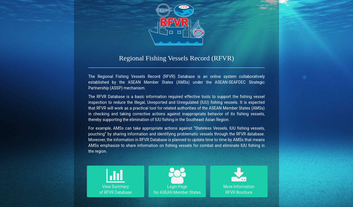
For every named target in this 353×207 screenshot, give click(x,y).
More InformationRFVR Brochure (238, 181)
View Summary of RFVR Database (115, 181)
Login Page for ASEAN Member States (177, 181)
